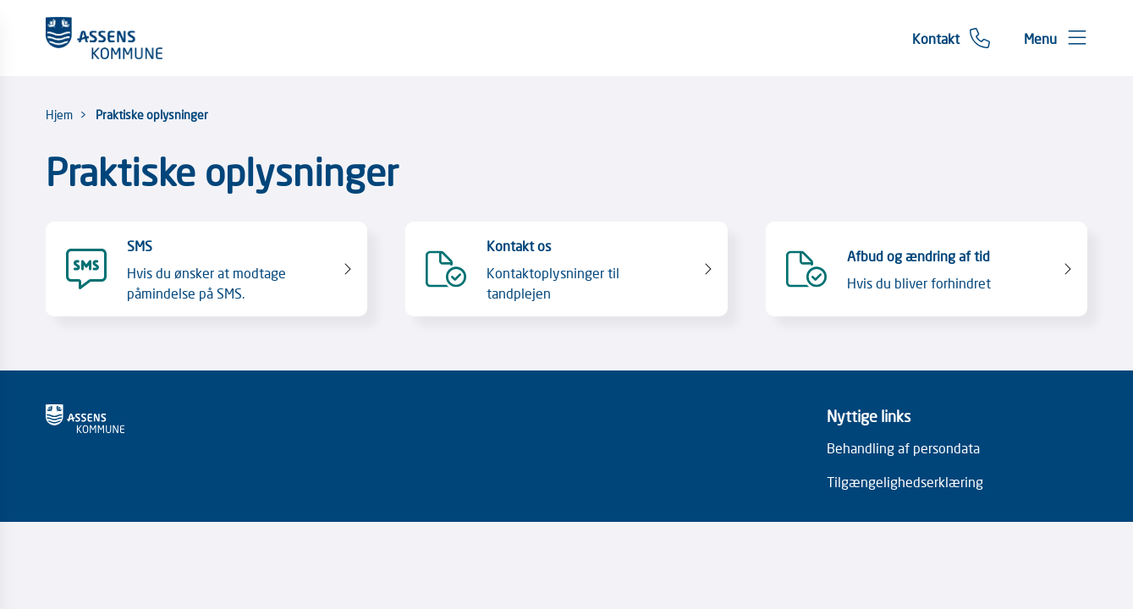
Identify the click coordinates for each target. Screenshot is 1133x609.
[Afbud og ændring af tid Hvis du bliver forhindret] (927, 269)
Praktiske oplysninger (152, 114)
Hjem (59, 114)
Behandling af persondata (903, 447)
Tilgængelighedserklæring (905, 481)
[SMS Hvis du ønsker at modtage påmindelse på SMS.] (207, 269)
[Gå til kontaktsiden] (951, 38)
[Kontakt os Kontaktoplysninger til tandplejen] (566, 269)
